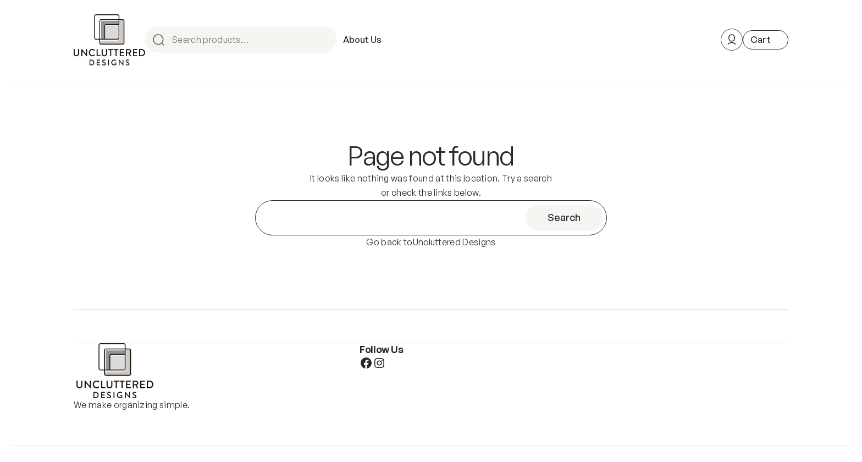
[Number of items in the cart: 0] (765, 40)
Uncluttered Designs (454, 242)
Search (326, 39)
